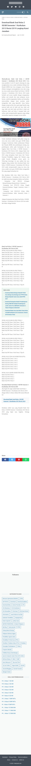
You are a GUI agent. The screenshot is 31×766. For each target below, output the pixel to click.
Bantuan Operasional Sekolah (10, 598)
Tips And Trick (16, 662)
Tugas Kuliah (15, 665)
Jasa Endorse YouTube (16, 614)
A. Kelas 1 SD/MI (8, 681)
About (8, 760)
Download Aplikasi (22, 601)
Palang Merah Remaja (8, 630)
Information (6, 614)
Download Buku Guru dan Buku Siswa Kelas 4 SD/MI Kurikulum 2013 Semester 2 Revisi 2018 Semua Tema (16, 312)
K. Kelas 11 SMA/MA (9, 710)
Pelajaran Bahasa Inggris (9, 633)
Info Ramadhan (7, 611)
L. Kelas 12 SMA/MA (9, 713)
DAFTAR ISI (5, 601)
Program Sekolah (7, 649)
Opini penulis (12, 627)
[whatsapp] (25, 459)
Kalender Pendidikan (8, 617)
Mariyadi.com (17, 763)
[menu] (3, 12)
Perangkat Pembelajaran (9, 646)
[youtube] (15, 7)
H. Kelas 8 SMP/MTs (9, 701)
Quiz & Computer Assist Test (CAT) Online (13, 656)
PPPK (18, 627)
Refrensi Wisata (7, 659)
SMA (14, 659)
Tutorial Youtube (17, 668)
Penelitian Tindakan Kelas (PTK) (11, 643)
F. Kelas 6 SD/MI (8, 695)
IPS (23, 605)
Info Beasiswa (6, 608)
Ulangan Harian (7, 672)
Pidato (19, 646)
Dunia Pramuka (17, 605)
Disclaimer (5, 757)
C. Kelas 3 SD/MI (8, 687)
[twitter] (11, 7)
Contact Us (15, 760)
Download (13, 601)
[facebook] (8, 7)
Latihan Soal (15, 620)
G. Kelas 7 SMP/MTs (9, 698)
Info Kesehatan (16, 608)
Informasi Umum (24, 611)
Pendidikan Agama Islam (9, 636)
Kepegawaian (18, 617)
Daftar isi (21, 760)
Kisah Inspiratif (6, 620)
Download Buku (7, 605)
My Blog (5, 627)
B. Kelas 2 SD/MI (8, 684)
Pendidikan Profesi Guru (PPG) (10, 640)
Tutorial (22, 665)
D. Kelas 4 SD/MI (8, 690)
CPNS (21, 598)
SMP (18, 659)
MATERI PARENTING (8, 624)
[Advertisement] (15, 58)
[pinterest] (23, 7)
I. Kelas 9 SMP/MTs (9, 704)
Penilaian (23, 643)
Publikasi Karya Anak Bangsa (10, 652)
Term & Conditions (22, 757)
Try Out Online (6, 665)
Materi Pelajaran (19, 624)
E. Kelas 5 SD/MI (8, 693)
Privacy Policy (12, 757)
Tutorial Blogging (7, 668)
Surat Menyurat (7, 662)
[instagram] (19, 7)
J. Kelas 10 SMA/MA (9, 707)
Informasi (15, 611)
